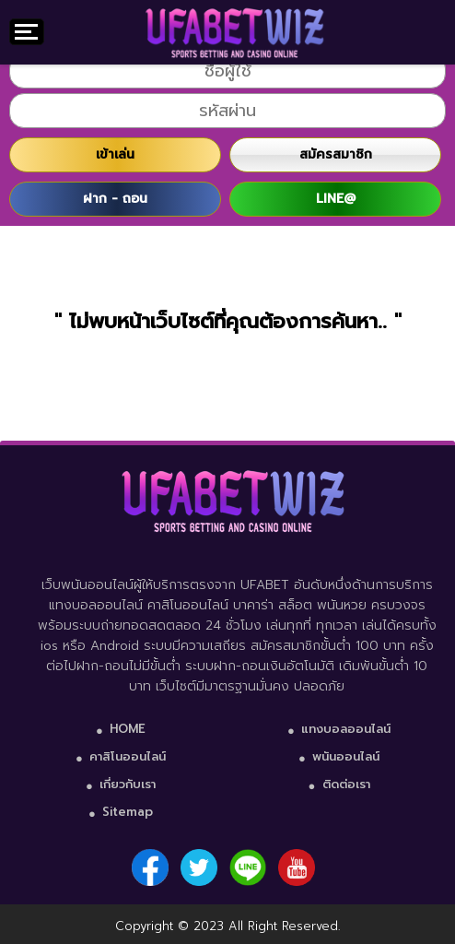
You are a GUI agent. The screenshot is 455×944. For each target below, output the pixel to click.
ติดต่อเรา (346, 784)
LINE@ (336, 198)
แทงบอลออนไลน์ (346, 729)
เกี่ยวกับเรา (127, 784)
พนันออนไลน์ (345, 756)
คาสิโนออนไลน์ (127, 756)
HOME (128, 729)
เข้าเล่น (115, 154)
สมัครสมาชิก (335, 154)
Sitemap (127, 811)
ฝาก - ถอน (115, 198)
